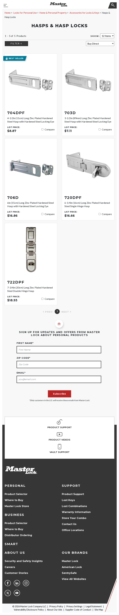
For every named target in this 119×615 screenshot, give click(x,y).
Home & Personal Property (53, 12)
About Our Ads (54, 609)
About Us (15, 553)
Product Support (73, 494)
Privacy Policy (56, 606)
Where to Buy (14, 500)
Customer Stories (16, 573)
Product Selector (16, 494)
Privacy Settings (74, 606)
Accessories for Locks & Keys (84, 12)
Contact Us (69, 524)
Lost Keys (68, 500)
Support (71, 486)
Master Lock (70, 561)
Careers (10, 567)
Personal (15, 486)
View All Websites (74, 579)
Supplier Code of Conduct (78, 609)
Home (8, 12)
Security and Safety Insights (24, 561)
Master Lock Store (17, 506)
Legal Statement (94, 606)
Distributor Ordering (18, 535)
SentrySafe (69, 573)
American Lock (72, 567)
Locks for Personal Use (25, 12)
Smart (11, 544)
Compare (50, 129)
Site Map (99, 609)
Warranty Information (76, 512)
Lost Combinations (74, 506)
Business (14, 515)
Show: (95, 36)
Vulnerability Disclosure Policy (29, 609)
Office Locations (73, 530)
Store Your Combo (74, 518)
